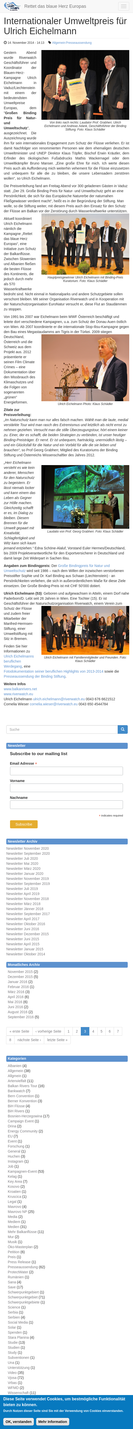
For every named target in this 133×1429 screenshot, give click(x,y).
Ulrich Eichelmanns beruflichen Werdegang (19, 661)
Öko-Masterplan (20, 1247)
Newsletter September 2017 (28, 914)
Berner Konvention (22, 1101)
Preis (12, 1257)
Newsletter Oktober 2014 (25, 954)
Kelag (12, 1176)
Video (12, 1373)
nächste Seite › (29, 1040)
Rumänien (16, 1277)
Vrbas (12, 1383)
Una (11, 1363)
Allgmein (14, 1076)
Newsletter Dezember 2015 (27, 934)
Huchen (14, 1156)
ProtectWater (18, 1272)
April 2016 (16, 997)
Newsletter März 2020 (23, 869)
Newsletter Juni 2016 (22, 929)
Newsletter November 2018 (27, 899)
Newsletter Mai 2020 (22, 864)
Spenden (15, 1332)
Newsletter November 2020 (27, 848)
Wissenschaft (18, 1393)
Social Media (18, 1322)
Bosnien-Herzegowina (25, 1116)
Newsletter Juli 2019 (22, 889)
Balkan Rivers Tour (22, 1086)
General (14, 1151)
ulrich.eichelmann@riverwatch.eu (59, 699)
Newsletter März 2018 (23, 904)
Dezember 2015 (20, 977)
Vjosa (12, 1378)
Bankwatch (16, 1091)
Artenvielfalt (17, 1081)
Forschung (16, 1146)
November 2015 (20, 972)
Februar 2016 (18, 987)
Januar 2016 (17, 982)
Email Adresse (23, 763)
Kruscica (14, 1197)
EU (10, 1136)
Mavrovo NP (17, 1212)
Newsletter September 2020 (28, 853)
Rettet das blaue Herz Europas (55, 6)
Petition (14, 1252)
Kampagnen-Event (22, 1171)
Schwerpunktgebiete (24, 1302)
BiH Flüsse (16, 1106)
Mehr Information (52, 1425)
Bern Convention (21, 1096)
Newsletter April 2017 (22, 919)
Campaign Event (21, 1121)
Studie (13, 1342)
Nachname (19, 798)
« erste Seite (19, 1031)
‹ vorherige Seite (48, 1031)
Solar (12, 1327)
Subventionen (18, 1358)
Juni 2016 (15, 1007)
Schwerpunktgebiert (23, 1292)
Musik (12, 1242)
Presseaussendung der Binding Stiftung (34, 676)
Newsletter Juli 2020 (22, 858)
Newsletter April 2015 (22, 944)
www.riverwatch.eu (18, 694)
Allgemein (58, 43)
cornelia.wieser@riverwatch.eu (54, 704)
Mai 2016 (15, 1002)
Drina (12, 1126)
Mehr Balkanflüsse (22, 1232)
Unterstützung (19, 1368)
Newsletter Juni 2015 (22, 939)
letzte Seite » (57, 1040)
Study (12, 1353)
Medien (13, 1227)
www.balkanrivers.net (20, 689)
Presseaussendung (79, 43)
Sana (12, 1282)
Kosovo (14, 1187)
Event (12, 1141)
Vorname (17, 781)
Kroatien (14, 1192)
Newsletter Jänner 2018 (24, 909)
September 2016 (21, 1017)
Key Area (15, 1181)
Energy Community (23, 1131)
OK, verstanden (18, 1425)
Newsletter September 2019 (28, 884)
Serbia (13, 1312)
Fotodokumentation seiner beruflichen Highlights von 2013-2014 (53, 671)
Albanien (15, 1066)
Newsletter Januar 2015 (24, 949)
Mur (11, 1237)
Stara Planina (18, 1337)
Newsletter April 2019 (22, 894)
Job (11, 1166)
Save (12, 1287)
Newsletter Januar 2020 (24, 874)
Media (12, 1217)
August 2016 (18, 1012)
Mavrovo (14, 1207)
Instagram (15, 1161)
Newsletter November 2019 (27, 879)
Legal (12, 1202)
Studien (14, 1347)
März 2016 (16, 992)
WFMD (13, 1388)
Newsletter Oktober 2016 (25, 924)
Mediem (14, 1222)
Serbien (14, 1317)
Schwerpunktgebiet (23, 1297)
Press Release (19, 1262)
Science (14, 1307)
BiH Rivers (16, 1111)
